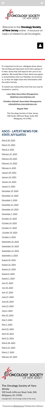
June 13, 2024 (8, 306)
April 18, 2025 (8, 333)
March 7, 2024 (8, 352)
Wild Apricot (18, 406)
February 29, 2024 (9, 357)
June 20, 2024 (8, 301)
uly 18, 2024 (8, 287)
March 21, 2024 (8, 347)
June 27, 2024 (8, 297)
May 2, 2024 (7, 324)
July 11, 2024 (7, 292)
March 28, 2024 (8, 343)
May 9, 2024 (7, 320)
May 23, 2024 (7, 315)
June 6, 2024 (7, 310)
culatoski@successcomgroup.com (22, 104)
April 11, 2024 (8, 338)
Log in (40, 46)
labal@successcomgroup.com (22, 97)
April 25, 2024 (8, 329)
